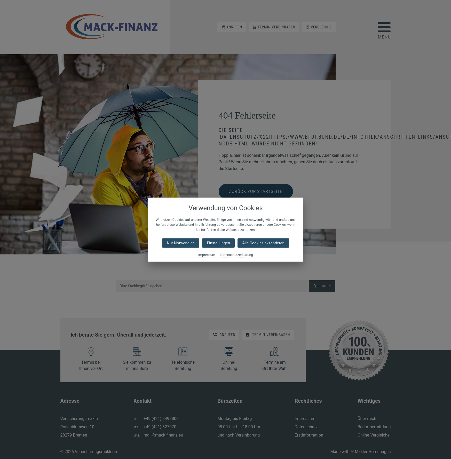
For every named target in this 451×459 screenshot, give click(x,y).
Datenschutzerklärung (236, 255)
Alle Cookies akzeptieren (263, 243)
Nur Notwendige (181, 243)
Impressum (206, 255)
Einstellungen (218, 243)
